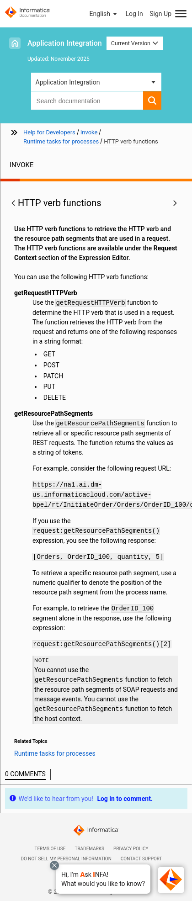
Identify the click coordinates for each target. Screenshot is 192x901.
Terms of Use (49, 848)
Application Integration (64, 43)
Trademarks (89, 848)
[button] (103, 879)
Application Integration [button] (68, 82)
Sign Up (160, 13)
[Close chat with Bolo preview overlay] (54, 865)
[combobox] (87, 100)
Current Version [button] (135, 43)
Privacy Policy (130, 848)
